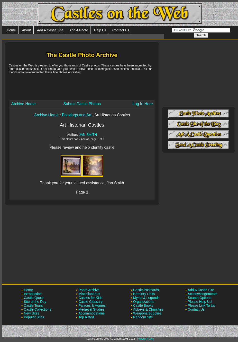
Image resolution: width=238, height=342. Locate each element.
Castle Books (143, 305)
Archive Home (23, 104)
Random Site (143, 317)
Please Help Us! (200, 302)
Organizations (143, 302)
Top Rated (86, 317)
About (26, 30)
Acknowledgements (202, 294)
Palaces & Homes (92, 305)
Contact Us (120, 30)
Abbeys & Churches (148, 309)
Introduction (33, 294)
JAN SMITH (88, 135)
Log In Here (142, 104)
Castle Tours (33, 305)
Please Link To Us (201, 305)
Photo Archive (89, 290)
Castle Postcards (146, 290)
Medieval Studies (92, 309)
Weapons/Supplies (147, 313)
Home (11, 30)
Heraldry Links (144, 294)
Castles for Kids (90, 298)
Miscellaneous (89, 294)
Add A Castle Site (50, 30)
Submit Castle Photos (82, 104)
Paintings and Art (76, 115)
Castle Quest (34, 298)
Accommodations (92, 313)
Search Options (199, 298)
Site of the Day (35, 302)
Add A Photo (78, 30)
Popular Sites (34, 317)
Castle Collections (37, 309)
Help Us (100, 30)
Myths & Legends (146, 298)
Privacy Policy (145, 338)
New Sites (31, 313)
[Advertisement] (82, 86)
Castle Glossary (91, 302)
